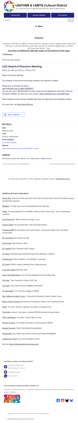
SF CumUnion (7, 238)
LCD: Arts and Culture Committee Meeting (62, 164)
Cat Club (5, 286)
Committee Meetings (9, 142)
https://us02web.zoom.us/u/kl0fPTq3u (54, 94)
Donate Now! (15, 15)
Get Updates (62, 15)
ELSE (4, 307)
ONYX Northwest (9, 317)
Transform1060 (8, 230)
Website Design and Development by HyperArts (20, 418)
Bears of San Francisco (11, 302)
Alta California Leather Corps (13, 296)
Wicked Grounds (8, 328)
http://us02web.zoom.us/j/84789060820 (17, 89)
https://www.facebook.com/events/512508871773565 (20, 148)
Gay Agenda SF (8, 219)
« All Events (7, 54)
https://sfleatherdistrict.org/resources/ (24, 344)
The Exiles (6, 312)
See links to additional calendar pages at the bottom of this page (39, 50)
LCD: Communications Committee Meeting (16, 164)
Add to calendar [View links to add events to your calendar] (14, 115)
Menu (39, 26)
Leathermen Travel (9, 339)
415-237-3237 (12, 376)
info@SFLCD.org (14, 372)
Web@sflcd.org (63, 179)
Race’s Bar (6, 198)
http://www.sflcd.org (25, 104)
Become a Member (39, 15)
